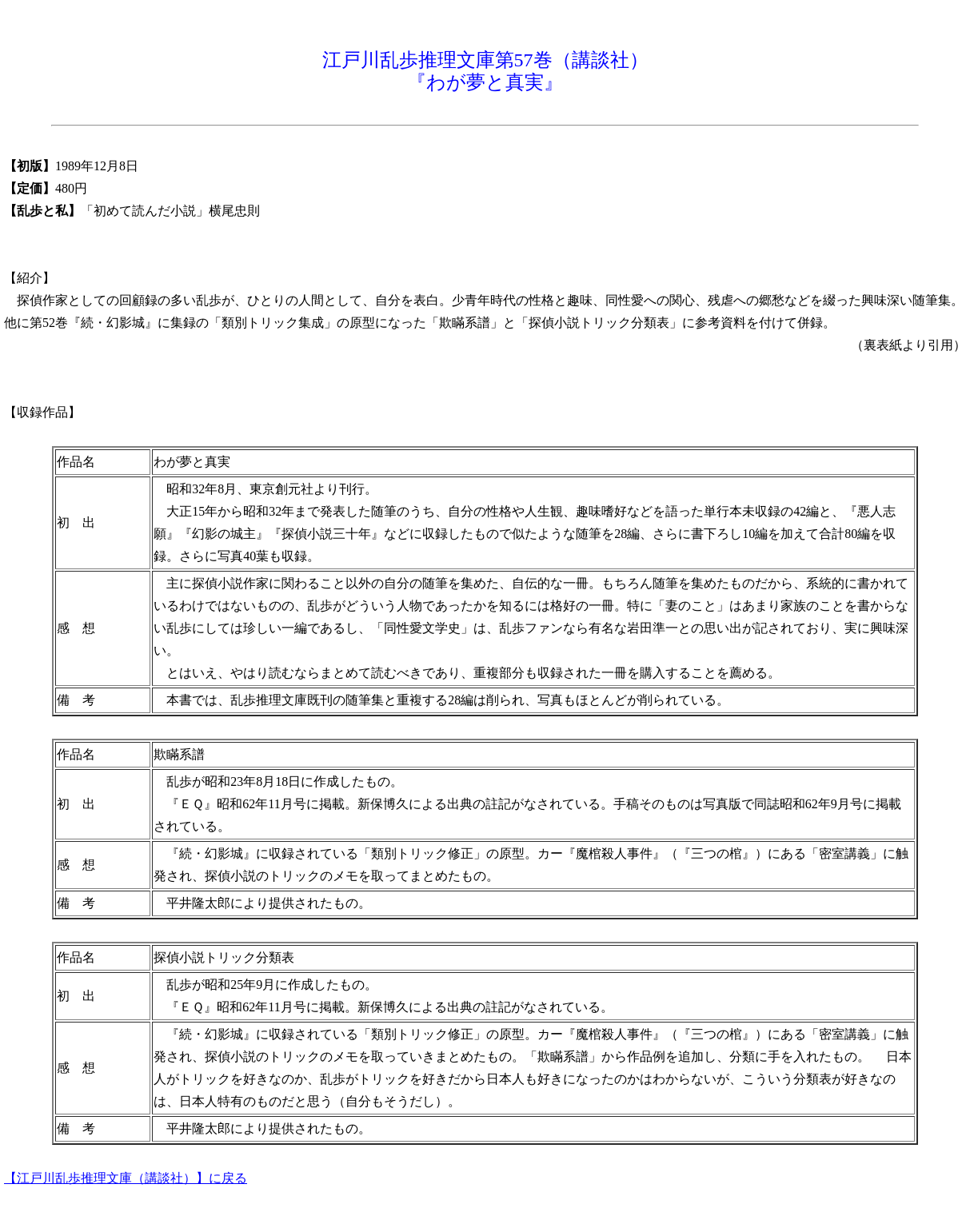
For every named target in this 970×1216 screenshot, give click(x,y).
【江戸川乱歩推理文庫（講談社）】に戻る (125, 1178)
